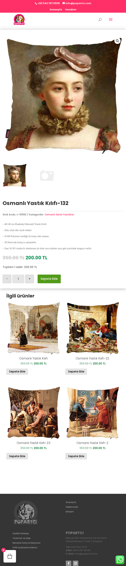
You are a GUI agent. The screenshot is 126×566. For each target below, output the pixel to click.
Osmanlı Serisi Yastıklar (59, 214)
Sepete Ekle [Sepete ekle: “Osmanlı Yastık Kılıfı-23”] (17, 456)
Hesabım (70, 9)
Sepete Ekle (49, 279)
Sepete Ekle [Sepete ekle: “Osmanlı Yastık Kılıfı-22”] (76, 372)
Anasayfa (56, 9)
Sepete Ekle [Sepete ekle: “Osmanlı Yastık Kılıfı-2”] (76, 456)
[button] (117, 41)
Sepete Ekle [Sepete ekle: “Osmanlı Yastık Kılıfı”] (17, 372)
